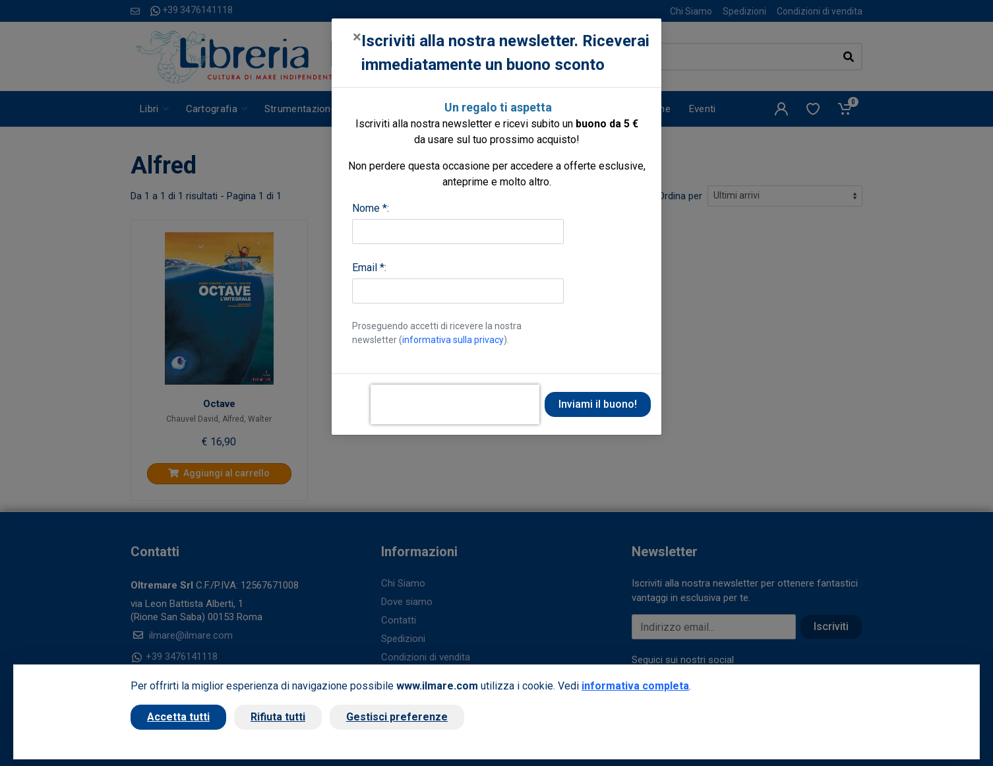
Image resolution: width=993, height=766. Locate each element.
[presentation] (455, 404)
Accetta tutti (178, 717)
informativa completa (635, 686)
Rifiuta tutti (278, 717)
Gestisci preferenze (397, 717)
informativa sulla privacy (453, 340)
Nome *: (370, 208)
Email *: (369, 267)
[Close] (357, 36)
